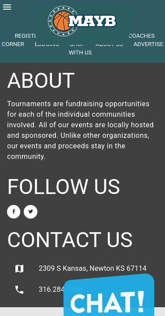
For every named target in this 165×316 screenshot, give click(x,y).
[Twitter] (30, 212)
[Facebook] (13, 212)
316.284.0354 (48, 289)
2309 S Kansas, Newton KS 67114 (80, 268)
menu (7, 7)
